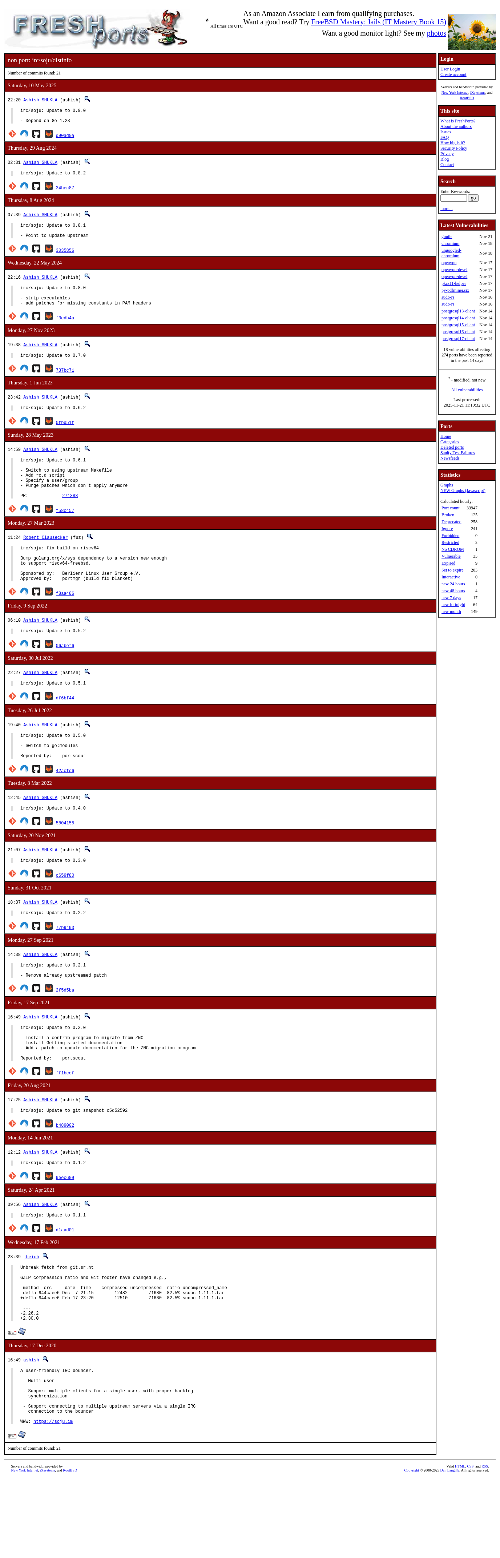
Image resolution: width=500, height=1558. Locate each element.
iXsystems (477, 92)
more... (446, 208)
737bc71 (65, 383)
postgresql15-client (458, 324)
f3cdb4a (65, 330)
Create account (453, 74)
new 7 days (451, 597)
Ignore (447, 528)
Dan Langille (449, 1550)
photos (436, 33)
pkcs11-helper (453, 283)
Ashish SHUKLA (40, 100)
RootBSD (467, 98)
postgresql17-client (458, 338)
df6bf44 (65, 730)
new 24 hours (453, 583)
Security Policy (453, 148)
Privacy (447, 153)
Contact (447, 164)
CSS (470, 1546)
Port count (450, 507)
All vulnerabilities (467, 389)
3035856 (65, 258)
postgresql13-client (458, 311)
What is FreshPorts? (458, 121)
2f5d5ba (65, 1035)
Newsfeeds (450, 458)
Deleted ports (452, 447)
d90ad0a (65, 139)
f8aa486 (65, 624)
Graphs (446, 485)
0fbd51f (65, 436)
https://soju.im (53, 1501)
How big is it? (452, 142)
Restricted (450, 542)
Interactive (450, 577)
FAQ (444, 137)
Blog (444, 159)
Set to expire (452, 570)
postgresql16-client (458, 331)
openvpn (448, 262)
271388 (70, 518)
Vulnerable (451, 556)
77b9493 (65, 969)
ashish (31, 1427)
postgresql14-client (458, 317)
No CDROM (452, 549)
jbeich (31, 1312)
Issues (445, 131)
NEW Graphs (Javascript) (462, 490)
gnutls (446, 236)
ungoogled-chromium (451, 253)
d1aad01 (65, 1285)
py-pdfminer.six (455, 290)
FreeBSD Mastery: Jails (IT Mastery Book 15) (378, 22)
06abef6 (65, 677)
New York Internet (454, 92)
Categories (449, 441)
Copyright (411, 1550)
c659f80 (65, 915)
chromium (450, 243)
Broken (447, 514)
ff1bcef (65, 1125)
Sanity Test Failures (457, 452)
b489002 (65, 1178)
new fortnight (453, 604)
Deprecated (451, 521)
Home (445, 436)
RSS (484, 1546)
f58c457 (65, 533)
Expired (448, 563)
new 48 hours (453, 590)
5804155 (65, 862)
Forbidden (450, 535)
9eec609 (65, 1232)
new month (451, 611)
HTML (460, 1546)
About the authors (456, 126)
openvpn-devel (454, 269)
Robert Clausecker (45, 560)
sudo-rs (447, 297)
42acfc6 (65, 809)
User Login (450, 69)
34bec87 (65, 192)
